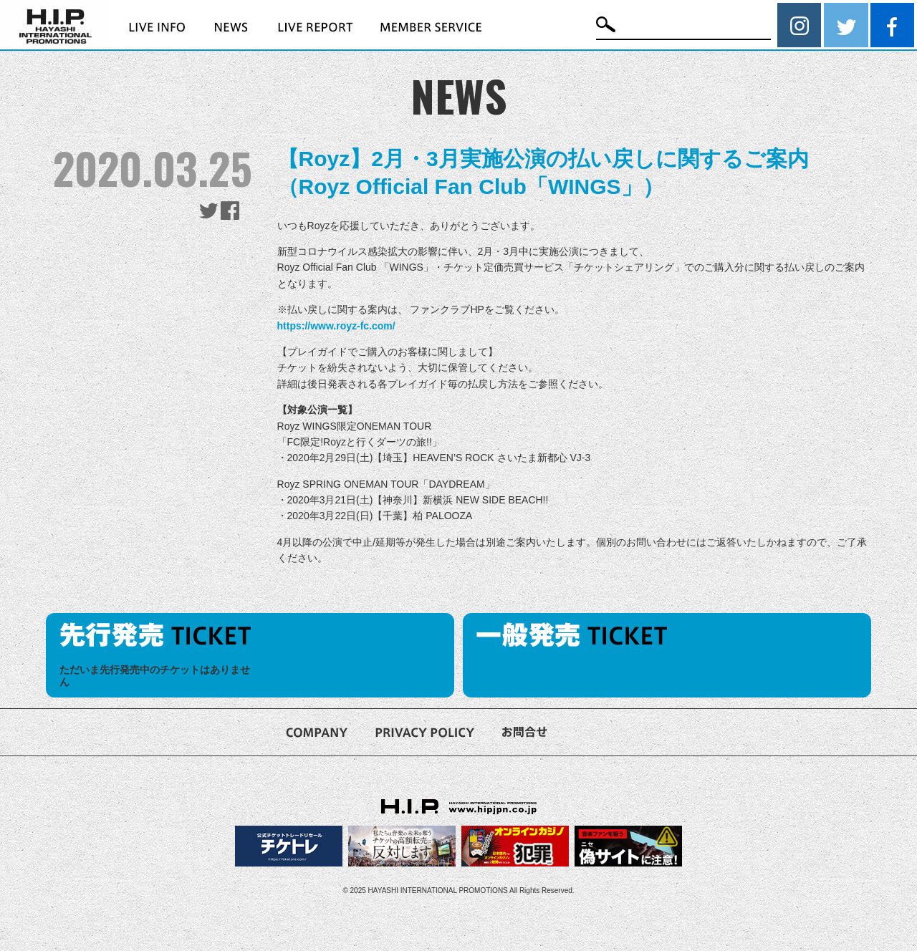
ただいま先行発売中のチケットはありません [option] (154, 675)
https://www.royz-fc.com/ (336, 326)
